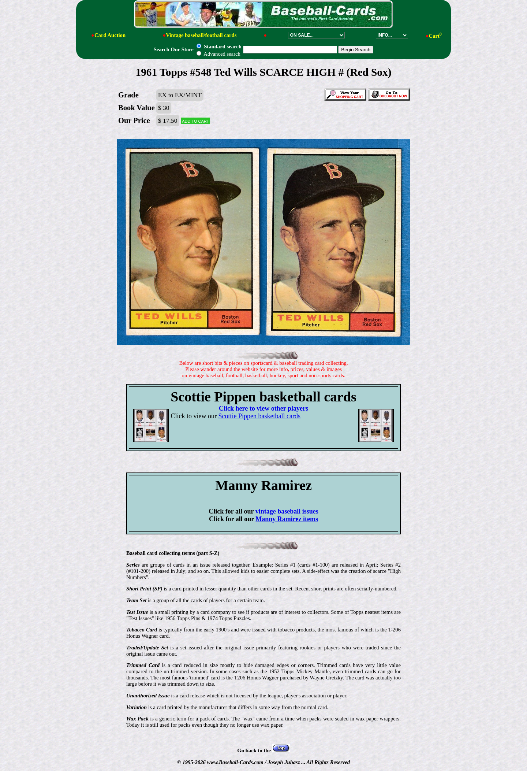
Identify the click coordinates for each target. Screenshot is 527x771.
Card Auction (110, 35)
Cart (435, 36)
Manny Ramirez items (286, 519)
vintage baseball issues (286, 511)
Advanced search (218, 54)
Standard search (219, 46)
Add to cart (195, 121)
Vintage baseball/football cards (201, 35)
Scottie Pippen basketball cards (259, 416)
